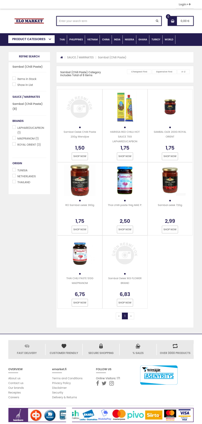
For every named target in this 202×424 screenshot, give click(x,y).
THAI (62, 39)
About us (14, 378)
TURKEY (156, 39)
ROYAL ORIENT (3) (29, 145)
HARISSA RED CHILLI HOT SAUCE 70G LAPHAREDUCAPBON (125, 136)
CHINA (106, 39)
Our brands (16, 388)
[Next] (131, 316)
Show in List (25, 85)
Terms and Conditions (67, 378)
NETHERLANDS (26, 176)
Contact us (15, 383)
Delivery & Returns (64, 397)
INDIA (117, 39)
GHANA (142, 39)
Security (57, 393)
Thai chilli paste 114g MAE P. (125, 205)
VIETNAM (92, 39)
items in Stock (26, 79)
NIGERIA (129, 39)
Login (185, 4)
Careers (13, 397)
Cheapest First (139, 71)
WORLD (169, 39)
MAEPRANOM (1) (28, 138)
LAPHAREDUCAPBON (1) (30, 130)
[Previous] (119, 316)
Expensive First (164, 71)
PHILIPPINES (76, 39)
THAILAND (23, 182)
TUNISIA (22, 170)
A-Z (183, 71)
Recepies (14, 393)
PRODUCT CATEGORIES (29, 39)
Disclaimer (59, 388)
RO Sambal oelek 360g (79, 205)
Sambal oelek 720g (170, 205)
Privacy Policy (61, 383)
